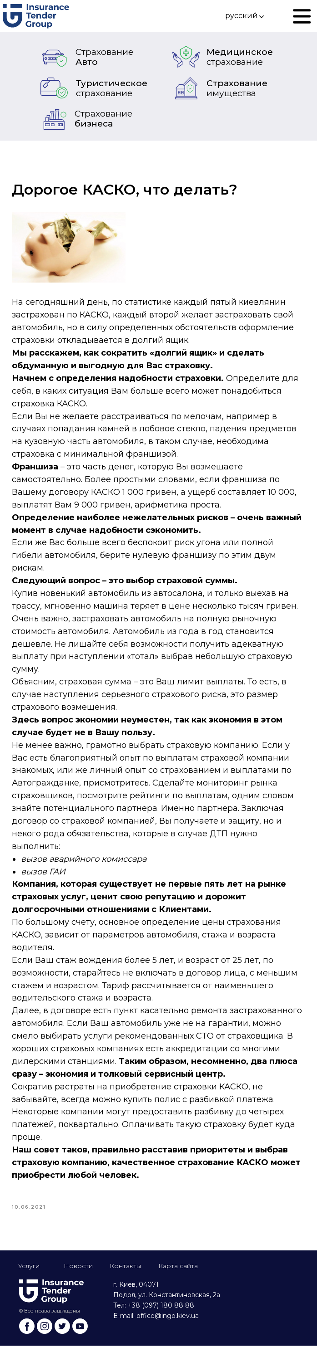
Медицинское (239, 57)
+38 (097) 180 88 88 (161, 1312)
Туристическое (111, 88)
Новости (78, 1272)
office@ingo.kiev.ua (167, 1322)
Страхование (236, 88)
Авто (104, 57)
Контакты (125, 1272)
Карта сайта (178, 1272)
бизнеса (103, 118)
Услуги (29, 1272)
